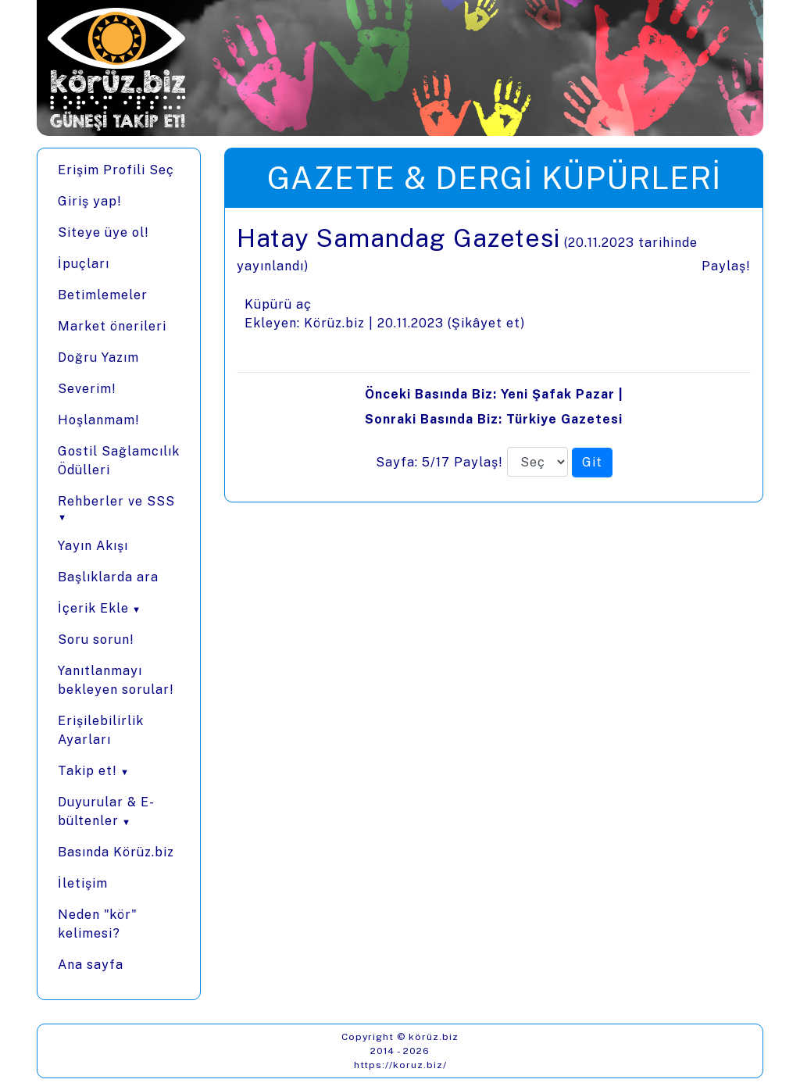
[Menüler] (119, 573)
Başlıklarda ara (108, 577)
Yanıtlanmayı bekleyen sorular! (116, 680)
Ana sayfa (90, 964)
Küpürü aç (278, 304)
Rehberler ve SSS (116, 501)
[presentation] (493, 355)
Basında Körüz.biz (116, 852)
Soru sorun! (96, 639)
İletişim (83, 883)
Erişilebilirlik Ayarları (101, 730)
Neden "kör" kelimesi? (98, 924)
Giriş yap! (90, 201)
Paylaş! (726, 266)
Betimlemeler (103, 295)
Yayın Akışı (93, 545)
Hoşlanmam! (99, 420)
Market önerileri (112, 326)
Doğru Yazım (98, 357)
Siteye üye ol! (103, 232)
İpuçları (83, 263)
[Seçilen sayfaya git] (592, 462)
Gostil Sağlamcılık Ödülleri (119, 460)
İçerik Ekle (93, 608)
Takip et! (87, 770)
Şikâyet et (486, 323)
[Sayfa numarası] (537, 462)
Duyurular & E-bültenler (106, 811)
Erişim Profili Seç (116, 170)
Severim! (87, 388)
